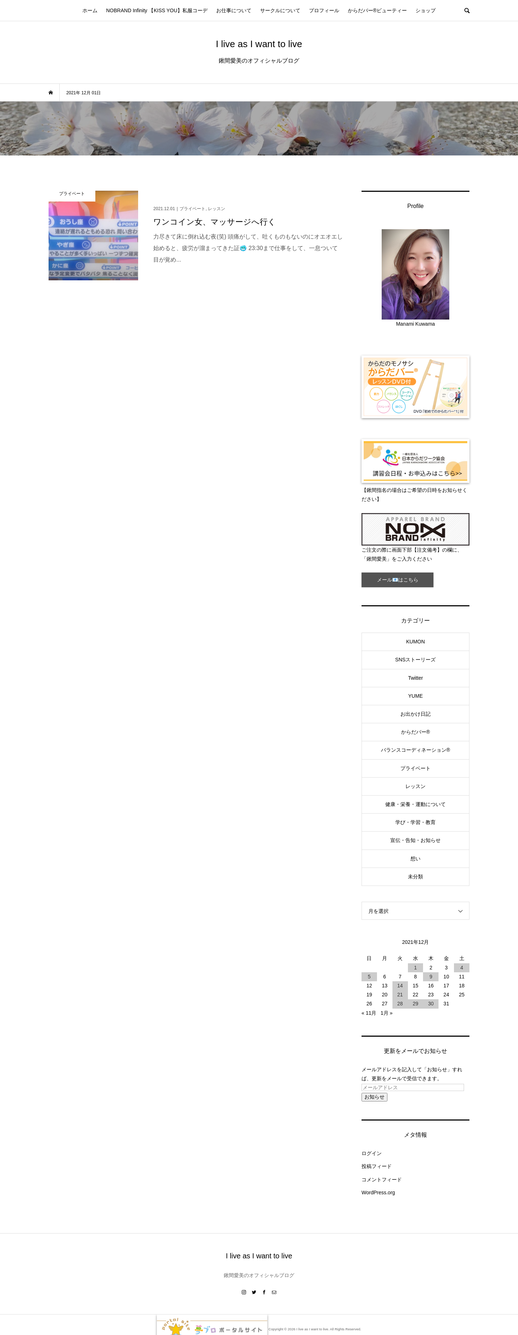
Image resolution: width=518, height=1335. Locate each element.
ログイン (372, 1153)
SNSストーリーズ (415, 659)
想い (415, 858)
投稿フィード (377, 1166)
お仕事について (233, 10)
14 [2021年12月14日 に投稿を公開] (400, 985)
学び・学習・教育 (415, 822)
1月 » (386, 1013)
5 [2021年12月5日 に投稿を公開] (369, 976)
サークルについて (280, 10)
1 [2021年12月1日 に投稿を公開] (415, 967)
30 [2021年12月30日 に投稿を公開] (431, 1003)
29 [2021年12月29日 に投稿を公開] (415, 1003)
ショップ (425, 10)
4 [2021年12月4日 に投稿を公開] (461, 967)
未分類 (415, 876)
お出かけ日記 (415, 714)
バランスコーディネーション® (415, 750)
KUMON (415, 641)
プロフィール (324, 10)
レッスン (415, 786)
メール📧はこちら (397, 580)
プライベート (415, 768)
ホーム (89, 10)
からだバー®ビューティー (377, 10)
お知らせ (374, 1097)
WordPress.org (378, 1192)
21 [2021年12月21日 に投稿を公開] (400, 994)
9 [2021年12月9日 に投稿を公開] (431, 976)
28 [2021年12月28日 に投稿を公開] (400, 1003)
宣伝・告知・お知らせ (415, 840)
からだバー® (415, 732)
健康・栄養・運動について (415, 804)
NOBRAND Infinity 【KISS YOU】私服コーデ (157, 10)
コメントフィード (382, 1179)
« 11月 (369, 1013)
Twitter (415, 678)
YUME (415, 696)
